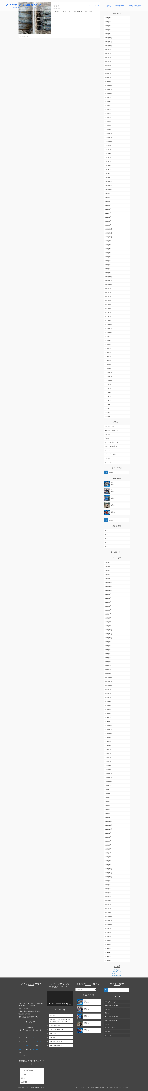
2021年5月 (108, 257)
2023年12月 (108, 133)
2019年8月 (108, 340)
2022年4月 (108, 213)
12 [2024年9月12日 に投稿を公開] (30, 1041)
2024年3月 (108, 121)
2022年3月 (108, 217)
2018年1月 (108, 416)
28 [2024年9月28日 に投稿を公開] (37, 1049)
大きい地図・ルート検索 (26, 1003)
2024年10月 (108, 93)
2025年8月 (108, 54)
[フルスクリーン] (70, 1004)
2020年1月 (108, 320)
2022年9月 (108, 193)
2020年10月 (108, 285)
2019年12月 (108, 324)
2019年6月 (108, 348)
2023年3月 (108, 169)
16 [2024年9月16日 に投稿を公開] (20, 1045)
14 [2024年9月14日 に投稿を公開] (37, 1041)
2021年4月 (108, 261)
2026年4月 (108, 22)
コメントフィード (116, 973)
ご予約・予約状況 (55, 1025)
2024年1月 (108, 129)
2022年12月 (108, 181)
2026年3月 (108, 26)
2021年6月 (108, 253)
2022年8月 (108, 197)
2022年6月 (108, 205)
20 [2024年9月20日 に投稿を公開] (33, 1045)
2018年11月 (108, 376)
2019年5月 (108, 352)
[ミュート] (67, 1004)
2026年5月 (108, 18)
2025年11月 (108, 42)
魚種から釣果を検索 (56, 1045)
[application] (60, 998)
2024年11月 (108, 89)
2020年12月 (108, 277)
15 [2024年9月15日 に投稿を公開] (40, 1041)
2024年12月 (108, 85)
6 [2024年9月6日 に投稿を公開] (33, 1037)
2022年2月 (108, 221)
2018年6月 (108, 396)
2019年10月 (108, 332)
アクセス (52, 1015)
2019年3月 (108, 360)
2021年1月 (108, 273)
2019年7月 (108, 344)
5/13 (112, 504)
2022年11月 (108, 185)
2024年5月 (108, 113)
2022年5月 (108, 209)
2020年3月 (108, 312)
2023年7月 (108, 153)
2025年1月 (108, 81)
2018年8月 (108, 388)
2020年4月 (108, 308)
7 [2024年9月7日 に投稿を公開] (36, 1037)
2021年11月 (108, 233)
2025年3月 (108, 73)
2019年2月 (108, 364)
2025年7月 (108, 58)
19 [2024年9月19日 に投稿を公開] (30, 1045)
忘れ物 (23, 1078)
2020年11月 (108, 281)
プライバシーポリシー (56, 1029)
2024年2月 (108, 125)
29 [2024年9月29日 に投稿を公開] (40, 1049)
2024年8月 (108, 101)
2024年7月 (108, 105)
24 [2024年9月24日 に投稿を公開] (23, 1049)
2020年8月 (108, 292)
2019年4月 (108, 356)
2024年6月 (108, 109)
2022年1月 (108, 225)
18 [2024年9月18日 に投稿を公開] (27, 1045)
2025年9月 (108, 50)
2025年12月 (108, 38)
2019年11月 (108, 328)
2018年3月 (108, 408)
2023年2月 (108, 173)
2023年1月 (108, 177)
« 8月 (20, 1055)
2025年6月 (108, 61)
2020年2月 (108, 316)
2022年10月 (108, 189)
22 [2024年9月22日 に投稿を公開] (40, 1045)
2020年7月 (108, 296)
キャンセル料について (28, 1070)
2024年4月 (108, 117)
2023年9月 (108, 145)
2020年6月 (108, 300)
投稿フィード (117, 972)
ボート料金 (53, 1033)
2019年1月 (108, 368)
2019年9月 (108, 336)
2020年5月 (108, 304)
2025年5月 (108, 65)
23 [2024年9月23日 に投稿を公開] (20, 1049)
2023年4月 (108, 165)
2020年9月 (108, 289)
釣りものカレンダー (56, 1041)
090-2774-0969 (26, 1014)
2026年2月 (108, 30)
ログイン (116, 970)
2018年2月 (108, 412)
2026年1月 (108, 34)
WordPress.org (116, 975)
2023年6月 (108, 157)
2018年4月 (108, 404)
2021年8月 (108, 245)
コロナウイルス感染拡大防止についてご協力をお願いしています (60, 1020)
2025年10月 (108, 46)
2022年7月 (108, 201)
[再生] (49, 1004)
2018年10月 (108, 380)
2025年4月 (108, 69)
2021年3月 (108, 265)
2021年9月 (108, 241)
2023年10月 (108, 141)
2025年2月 (108, 77)
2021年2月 (108, 269)
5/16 (112, 483)
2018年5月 (108, 400)
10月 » (25, 1055)
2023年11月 (108, 137)
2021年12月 (108, 229)
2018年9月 (108, 384)
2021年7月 (108, 249)
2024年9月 (108, 97)
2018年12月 (108, 372)
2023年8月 (108, 149)
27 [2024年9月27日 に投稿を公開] (33, 1049)
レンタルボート (24, 36)
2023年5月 (108, 161)
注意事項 (52, 1037)
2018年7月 (108, 392)
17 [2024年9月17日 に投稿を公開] (23, 1045)
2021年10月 (108, 237)
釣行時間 (24, 1082)
